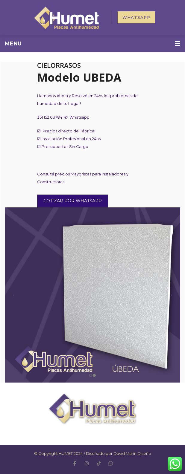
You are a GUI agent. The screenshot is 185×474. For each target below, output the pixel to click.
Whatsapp (136, 17)
